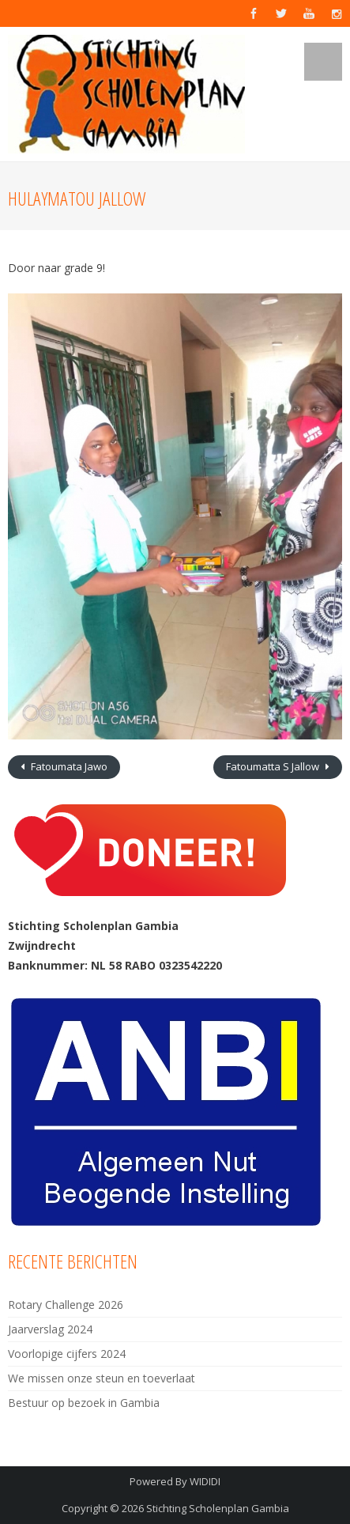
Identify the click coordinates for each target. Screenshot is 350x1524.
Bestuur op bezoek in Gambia (84, 1402)
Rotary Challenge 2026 (65, 1304)
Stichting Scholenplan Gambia (217, 1508)
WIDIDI (205, 1481)
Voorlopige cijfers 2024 (67, 1353)
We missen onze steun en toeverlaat (101, 1378)
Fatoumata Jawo (67, 766)
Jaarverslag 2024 (50, 1329)
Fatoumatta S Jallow (274, 766)
